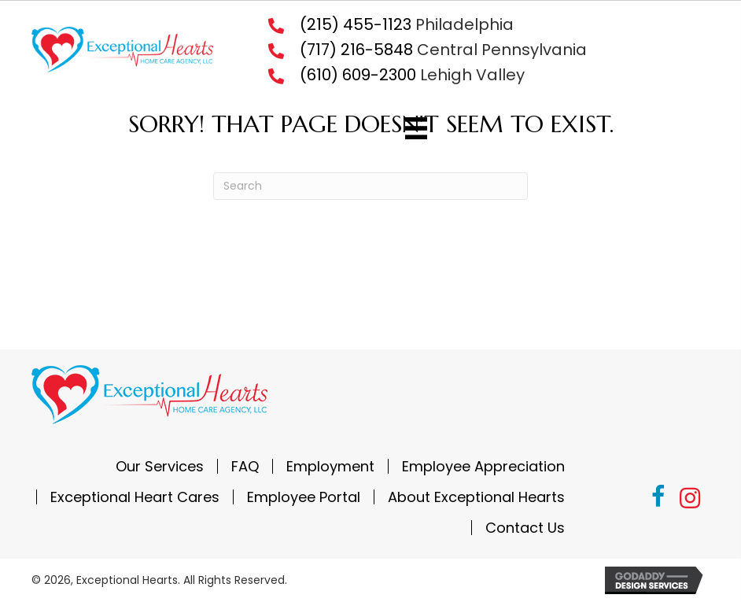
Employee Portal (303, 496)
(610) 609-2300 (358, 75)
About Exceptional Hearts (476, 496)
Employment (330, 466)
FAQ (245, 466)
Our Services (160, 466)
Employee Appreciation (483, 466)
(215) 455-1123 (355, 24)
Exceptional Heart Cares (134, 496)
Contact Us (525, 527)
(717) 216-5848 (356, 50)
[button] (658, 499)
